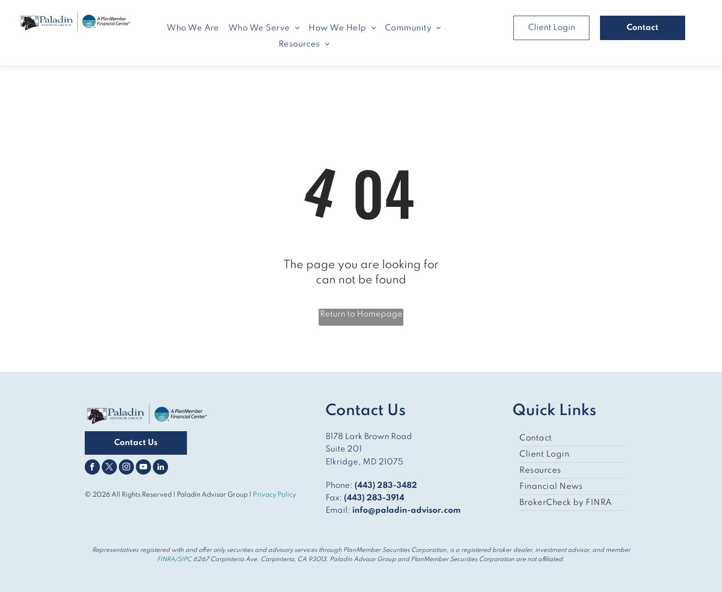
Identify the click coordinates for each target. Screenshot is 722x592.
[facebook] (92, 468)
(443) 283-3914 (374, 498)
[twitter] (109, 468)
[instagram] (126, 468)
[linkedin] (160, 468)
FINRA (166, 560)
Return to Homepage (361, 314)
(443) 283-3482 (386, 485)
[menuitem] (193, 28)
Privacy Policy (275, 495)
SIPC (185, 560)
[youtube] (143, 468)
